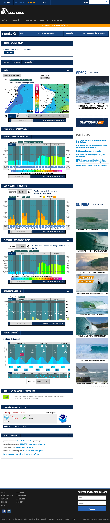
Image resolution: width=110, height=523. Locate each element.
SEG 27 (33, 299)
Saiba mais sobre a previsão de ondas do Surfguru (21, 454)
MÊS (47, 381)
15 (68, 216)
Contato (59, 519)
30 (68, 208)
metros (5, 161)
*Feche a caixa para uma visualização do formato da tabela (50, 247)
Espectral (17, 62)
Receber (92, 508)
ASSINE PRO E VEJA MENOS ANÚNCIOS (55, 25)
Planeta (44, 20)
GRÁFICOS (31, 381)
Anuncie (43, 519)
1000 (5, 268)
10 (68, 219)
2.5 (6, 151)
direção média (68, 226)
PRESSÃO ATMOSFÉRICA (12, 75)
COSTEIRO (12, 192)
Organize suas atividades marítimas (17, 49)
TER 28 (45, 299)
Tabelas (6, 62)
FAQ (73, 519)
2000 (5, 263)
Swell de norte (38, 142)
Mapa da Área (29, 62)
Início (4, 20)
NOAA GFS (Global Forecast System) (32, 444)
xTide (31, 447)
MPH (27, 196)
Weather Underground (36, 450)
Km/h (67, 217)
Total (11, 251)
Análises (19, 502)
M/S (23, 196)
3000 (5, 257)
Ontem (10, 299)
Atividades (57, 20)
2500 (5, 260)
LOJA (44, 2)
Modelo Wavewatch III (25, 441)
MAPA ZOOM (45, 75)
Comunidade (30, 20)
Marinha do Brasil (22, 447)
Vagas (21, 142)
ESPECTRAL (45, 78)
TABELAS (40, 381)
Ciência (4, 502)
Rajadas (50, 197)
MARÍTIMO (22, 192)
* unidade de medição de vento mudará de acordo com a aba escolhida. (47, 192)
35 (68, 205)
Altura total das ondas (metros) (21, 83)
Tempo (24, 80)
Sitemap (51, 519)
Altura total (13, 142)
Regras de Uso (5, 519)
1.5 (6, 157)
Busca (86, 2)
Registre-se (19, 2)
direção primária (6, 167)
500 (6, 271)
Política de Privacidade (20, 519)
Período (12, 80)
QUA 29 (56, 299)
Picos (3, 505)
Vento (19, 80)
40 (68, 202)
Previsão (16, 20)
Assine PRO (32, 2)
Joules (5, 272)
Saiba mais (9, 52)
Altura (7, 80)
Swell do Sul (28, 142)
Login (6, 2)
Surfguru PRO (7, 495)
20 (68, 213)
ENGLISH (67, 519)
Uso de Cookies (34, 519)
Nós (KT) (12, 196)
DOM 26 (21, 299)
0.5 (6, 162)
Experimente (21, 505)
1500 (5, 266)
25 (68, 210)
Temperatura (14, 297)
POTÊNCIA (21, 246)
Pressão (22, 297)
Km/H (19, 197)
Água (29, 80)
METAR (25, 450)
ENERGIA (12, 246)
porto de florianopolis (11, 339)
